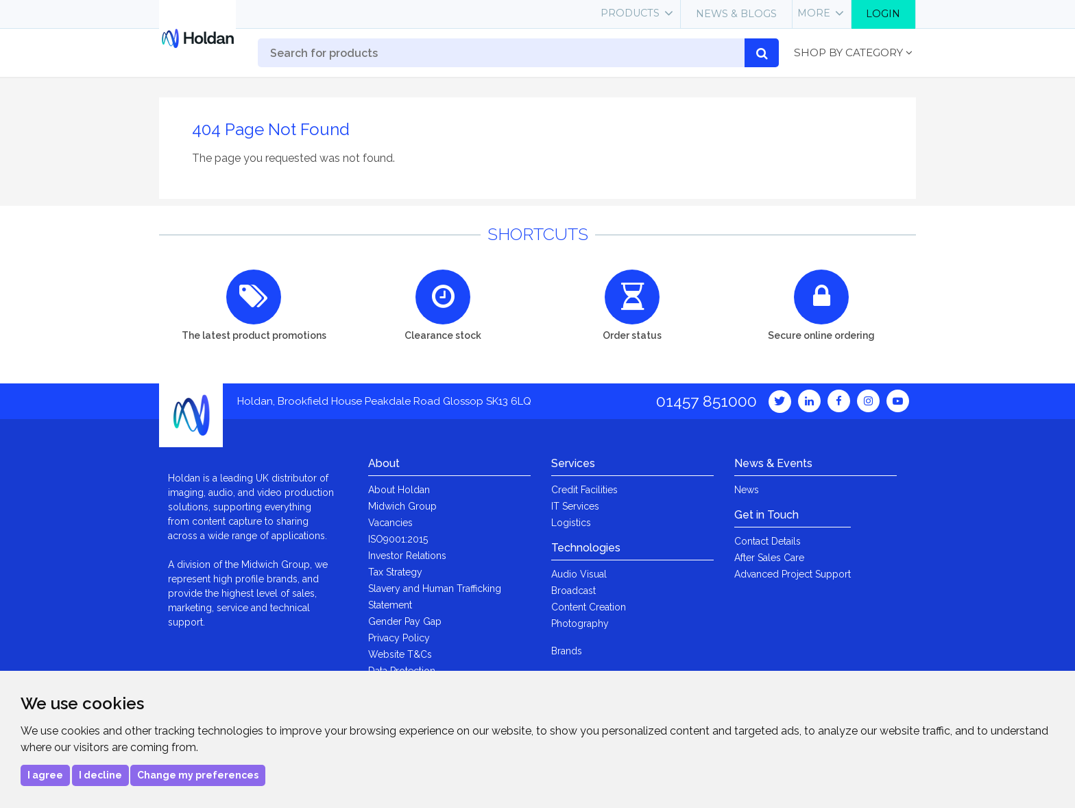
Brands (566, 650)
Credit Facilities (584, 489)
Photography (580, 623)
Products (630, 13)
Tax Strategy (395, 572)
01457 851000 (706, 401)
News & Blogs (736, 14)
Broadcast (573, 590)
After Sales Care (769, 557)
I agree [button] (45, 775)
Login (883, 14)
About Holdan (399, 489)
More (813, 13)
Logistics (571, 522)
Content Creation (588, 607)
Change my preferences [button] (197, 775)
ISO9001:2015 (398, 539)
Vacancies (390, 522)
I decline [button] (100, 775)
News (746, 489)
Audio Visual (579, 574)
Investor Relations (407, 555)
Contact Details (767, 541)
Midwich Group (402, 506)
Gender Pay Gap (405, 621)
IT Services (575, 506)
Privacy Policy (399, 637)
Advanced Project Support (792, 574)
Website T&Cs (400, 654)
